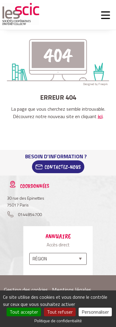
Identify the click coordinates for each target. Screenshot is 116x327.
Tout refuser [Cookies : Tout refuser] (60, 311)
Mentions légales (71, 290)
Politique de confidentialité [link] (58, 320)
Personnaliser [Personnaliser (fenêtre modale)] (95, 311)
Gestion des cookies (26, 290)
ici (100, 116)
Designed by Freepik (95, 84)
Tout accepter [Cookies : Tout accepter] (24, 311)
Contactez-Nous (63, 167)
